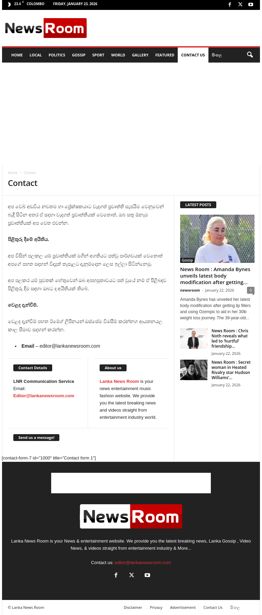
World (118, 54)
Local (36, 54)
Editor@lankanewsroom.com (43, 395)
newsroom (190, 290)
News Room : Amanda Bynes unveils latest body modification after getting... (215, 275)
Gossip (78, 54)
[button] (249, 55)
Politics (57, 54)
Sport (98, 54)
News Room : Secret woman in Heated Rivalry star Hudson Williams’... (231, 369)
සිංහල (216, 54)
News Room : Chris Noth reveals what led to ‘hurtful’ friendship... (230, 338)
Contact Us (193, 54)
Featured (164, 54)
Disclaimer (133, 607)
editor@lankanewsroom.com (143, 562)
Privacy (156, 607)
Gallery (140, 54)
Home (12, 172)
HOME (17, 54)
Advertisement (183, 607)
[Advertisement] (173, 28)
